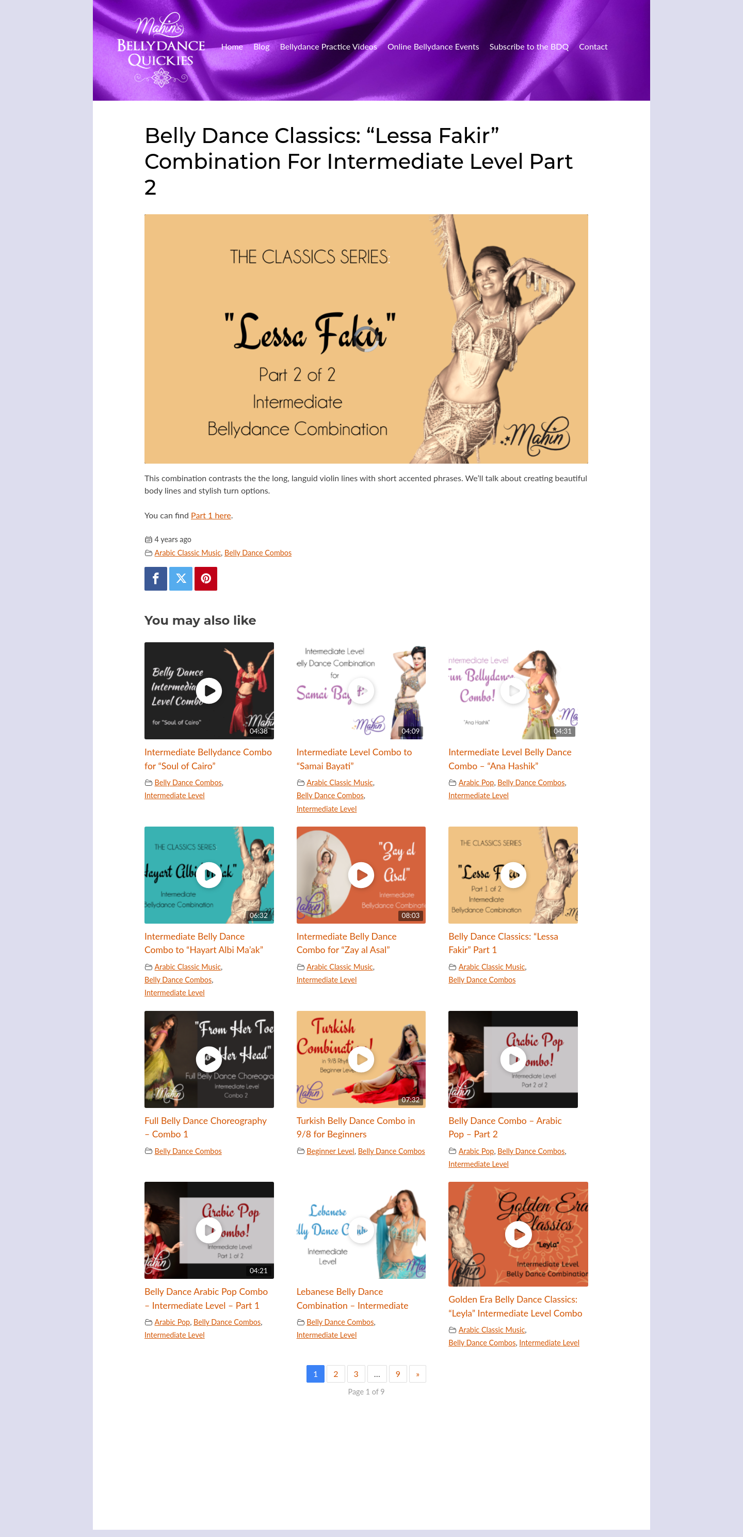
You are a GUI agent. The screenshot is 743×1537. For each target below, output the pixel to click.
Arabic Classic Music (188, 552)
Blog (261, 46)
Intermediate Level (174, 795)
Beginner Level (330, 1151)
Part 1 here (211, 515)
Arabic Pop (476, 782)
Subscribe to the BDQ (529, 46)
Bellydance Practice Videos (328, 46)
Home (232, 46)
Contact (593, 46)
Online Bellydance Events (433, 46)
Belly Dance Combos (258, 552)
